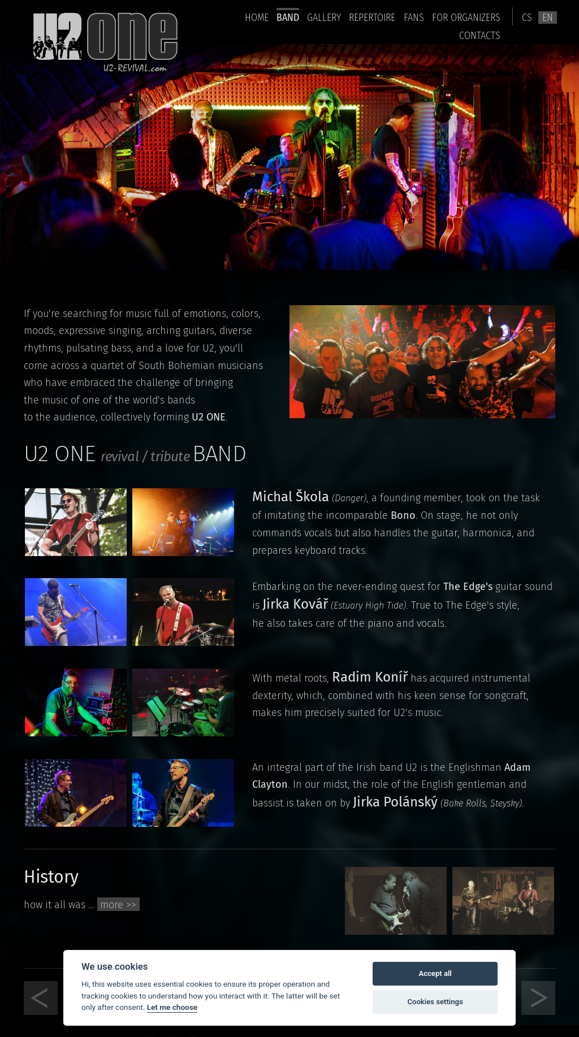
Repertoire (372, 17)
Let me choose (172, 1007)
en (547, 17)
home (257, 17)
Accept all (434, 973)
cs (527, 17)
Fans (414, 17)
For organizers (466, 17)
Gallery (324, 17)
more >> (118, 905)
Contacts (479, 35)
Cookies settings (435, 1001)
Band (287, 17)
